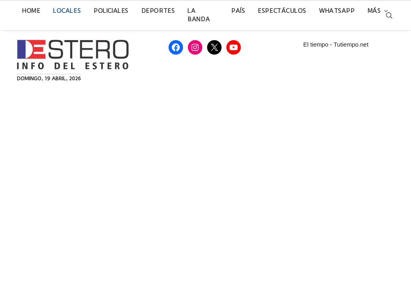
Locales (67, 10)
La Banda (198, 15)
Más (374, 10)
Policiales (111, 10)
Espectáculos (282, 10)
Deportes (158, 10)
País (238, 10)
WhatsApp (336, 10)
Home (31, 10)
